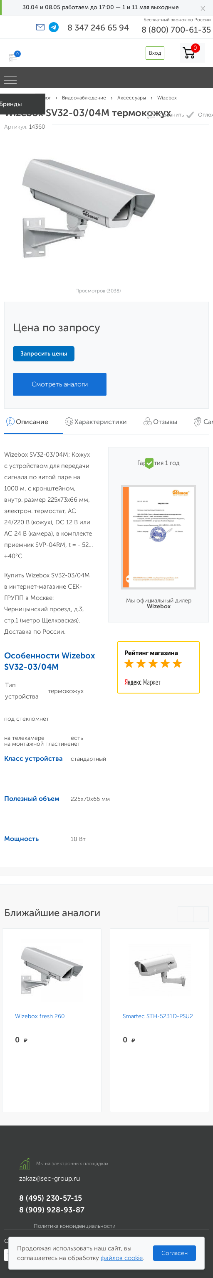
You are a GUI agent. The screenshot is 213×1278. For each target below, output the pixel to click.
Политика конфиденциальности (75, 1226)
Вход (155, 53)
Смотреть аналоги (60, 384)
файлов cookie (122, 1258)
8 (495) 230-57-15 (50, 1198)
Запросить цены (43, 353)
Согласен (174, 1253)
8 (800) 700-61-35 (176, 30)
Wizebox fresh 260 (40, 1016)
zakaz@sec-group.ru (49, 1178)
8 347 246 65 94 (98, 28)
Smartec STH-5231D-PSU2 (158, 1016)
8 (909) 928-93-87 (51, 1209)
